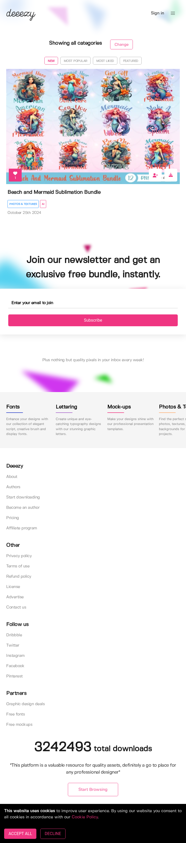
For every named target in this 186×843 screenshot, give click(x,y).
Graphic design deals (25, 704)
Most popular (75, 61)
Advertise (15, 597)
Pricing (12, 518)
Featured (130, 61)
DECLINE (53, 833)
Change (121, 45)
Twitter (12, 645)
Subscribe (93, 320)
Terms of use (17, 566)
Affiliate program (21, 528)
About (11, 477)
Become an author (22, 508)
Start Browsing (93, 790)
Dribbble (14, 635)
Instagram (15, 656)
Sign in (157, 13)
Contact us (16, 607)
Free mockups (19, 725)
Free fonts (15, 714)
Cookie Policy (85, 817)
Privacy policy (18, 556)
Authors (13, 487)
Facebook (15, 666)
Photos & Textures (23, 204)
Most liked (105, 61)
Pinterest (14, 676)
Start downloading (23, 497)
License (13, 587)
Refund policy (18, 576)
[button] (173, 13)
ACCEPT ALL (20, 833)
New (51, 61)
